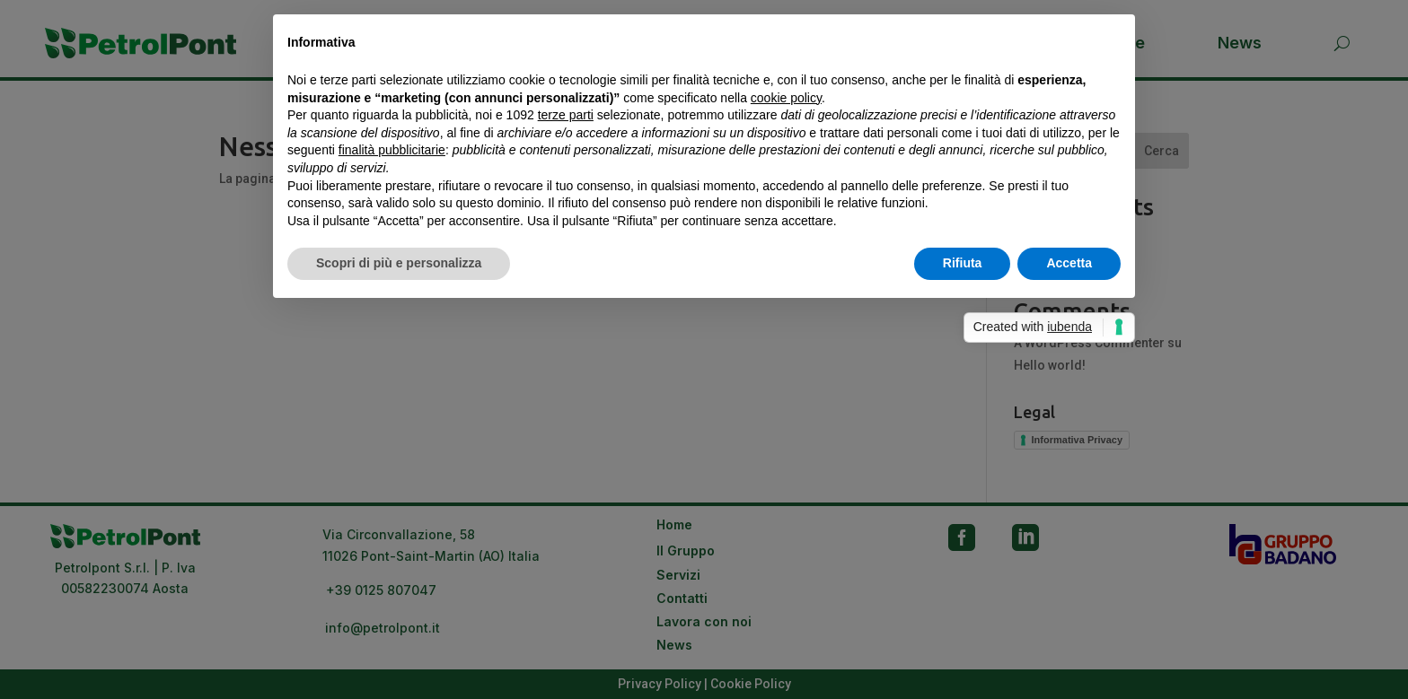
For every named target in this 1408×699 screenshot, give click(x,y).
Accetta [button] (1069, 263)
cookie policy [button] (786, 98)
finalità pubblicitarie (392, 150)
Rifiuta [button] (962, 263)
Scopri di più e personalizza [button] (398, 263)
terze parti (566, 115)
